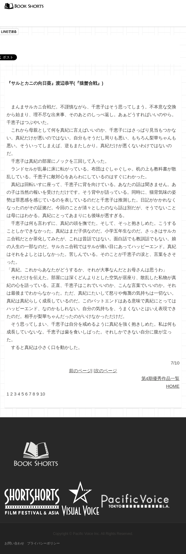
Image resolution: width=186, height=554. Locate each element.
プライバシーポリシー (43, 543)
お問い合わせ (14, 543)
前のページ (80, 370)
